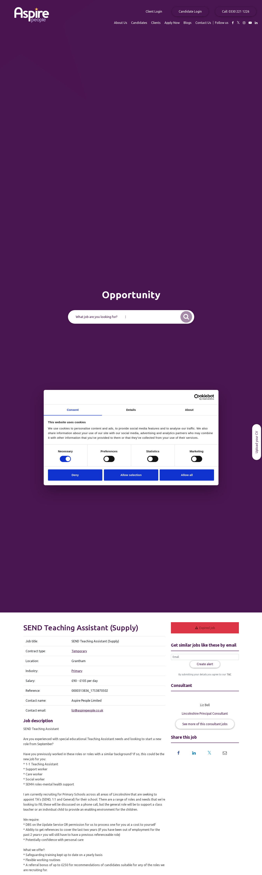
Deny (75, 475)
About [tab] (189, 409)
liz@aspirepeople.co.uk (87, 710)
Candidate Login (190, 11)
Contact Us (203, 22)
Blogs (187, 22)
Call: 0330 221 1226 (235, 11)
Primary (76, 671)
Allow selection (131, 475)
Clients (156, 22)
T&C (228, 674)
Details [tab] (131, 409)
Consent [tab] (73, 409)
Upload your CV (256, 442)
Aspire (32, 15)
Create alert (205, 664)
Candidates (139, 22)
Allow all (187, 475)
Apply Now (172, 22)
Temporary (79, 651)
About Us (120, 22)
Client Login (154, 11)
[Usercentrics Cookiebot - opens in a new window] (197, 397)
